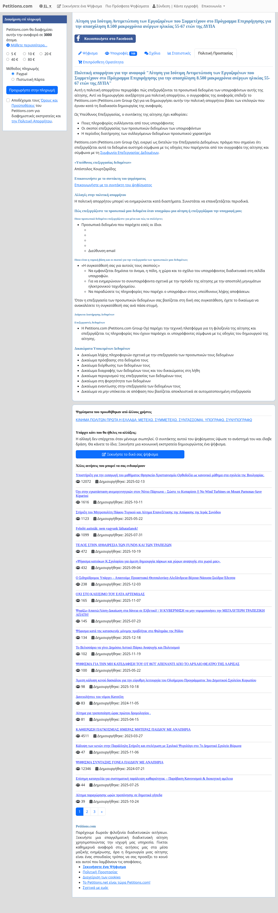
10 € (31, 184)
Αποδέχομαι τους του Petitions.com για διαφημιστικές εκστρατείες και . (36, 241)
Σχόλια (152, 53)
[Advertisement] (35, 77)
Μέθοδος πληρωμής (22, 198)
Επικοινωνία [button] (212, 6)
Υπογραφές (121, 53)
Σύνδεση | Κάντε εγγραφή (175, 6)
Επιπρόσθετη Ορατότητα (101, 62)
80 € (31, 189)
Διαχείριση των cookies (102, 877)
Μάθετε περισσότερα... (26, 175)
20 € (48, 184)
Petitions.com (17, 6)
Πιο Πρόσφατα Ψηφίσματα (127, 6)
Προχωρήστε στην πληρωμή (32, 220)
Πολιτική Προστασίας (215, 53)
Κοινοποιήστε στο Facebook (104, 39)
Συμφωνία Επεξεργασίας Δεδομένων (129, 152)
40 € (14, 189)
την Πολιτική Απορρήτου (32, 251)
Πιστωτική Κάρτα (31, 209)
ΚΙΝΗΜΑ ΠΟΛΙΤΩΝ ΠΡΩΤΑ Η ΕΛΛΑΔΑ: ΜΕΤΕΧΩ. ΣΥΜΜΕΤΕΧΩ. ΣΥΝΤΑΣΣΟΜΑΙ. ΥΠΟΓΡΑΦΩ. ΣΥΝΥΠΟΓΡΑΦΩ (164, 420)
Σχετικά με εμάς (95, 887)
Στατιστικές (179, 53)
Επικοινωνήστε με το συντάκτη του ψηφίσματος (113, 185)
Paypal (22, 204)
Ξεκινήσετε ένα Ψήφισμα (79, 6)
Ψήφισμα (88, 53)
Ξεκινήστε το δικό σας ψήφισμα (130, 454)
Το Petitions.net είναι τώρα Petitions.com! (116, 882)
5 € (13, 184)
